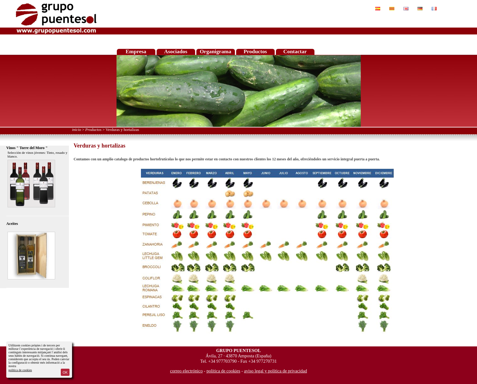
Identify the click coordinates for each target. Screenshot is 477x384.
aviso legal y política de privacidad (275, 370)
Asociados (175, 51)
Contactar (295, 51)
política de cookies (20, 370)
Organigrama (215, 51)
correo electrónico (186, 370)
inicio (76, 129)
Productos (255, 51)
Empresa (136, 51)
